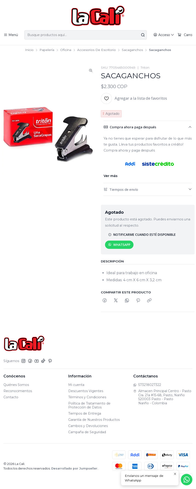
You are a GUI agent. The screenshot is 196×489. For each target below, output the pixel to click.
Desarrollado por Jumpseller (74, 468)
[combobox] (85, 34)
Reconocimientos (17, 391)
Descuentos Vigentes (85, 391)
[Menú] (11, 35)
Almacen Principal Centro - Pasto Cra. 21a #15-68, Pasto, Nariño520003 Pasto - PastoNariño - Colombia (162, 397)
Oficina (65, 50)
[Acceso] (163, 35)
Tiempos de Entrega (84, 413)
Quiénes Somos (16, 385)
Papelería (47, 50)
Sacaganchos (132, 50)
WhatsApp (119, 244)
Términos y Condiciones (87, 397)
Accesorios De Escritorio (96, 50)
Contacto (10, 397)
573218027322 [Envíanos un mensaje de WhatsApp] (147, 385)
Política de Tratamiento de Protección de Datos (89, 405)
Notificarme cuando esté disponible (142, 234)
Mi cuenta (76, 385)
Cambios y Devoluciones (88, 426)
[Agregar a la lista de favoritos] (134, 98)
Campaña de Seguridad (87, 432)
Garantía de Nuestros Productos (94, 420)
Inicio (29, 50)
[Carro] (185, 35)
